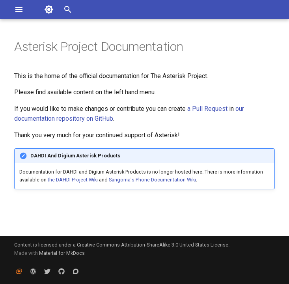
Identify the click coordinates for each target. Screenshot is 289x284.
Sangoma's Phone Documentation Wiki (152, 180)
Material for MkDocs (62, 253)
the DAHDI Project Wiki (73, 180)
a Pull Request (207, 108)
